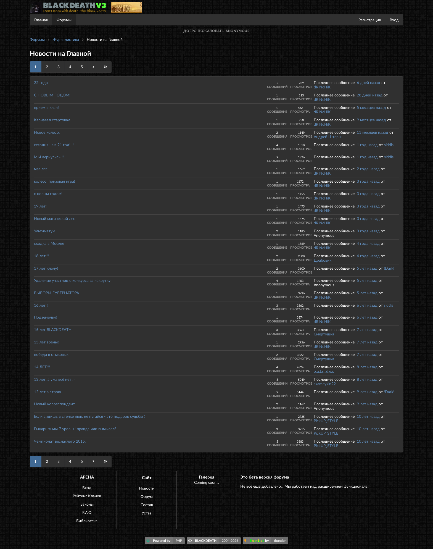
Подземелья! (45, 317)
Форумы (64, 19)
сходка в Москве (49, 243)
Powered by (165, 540)
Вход (394, 19)
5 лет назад (367, 268)
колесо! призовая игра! (54, 181)
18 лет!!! (41, 255)
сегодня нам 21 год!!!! (54, 144)
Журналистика (65, 39)
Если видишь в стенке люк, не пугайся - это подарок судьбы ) (89, 416)
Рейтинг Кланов (87, 495)
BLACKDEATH (214, 540)
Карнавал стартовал (52, 119)
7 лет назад (367, 329)
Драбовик (322, 260)
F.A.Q (86, 512)
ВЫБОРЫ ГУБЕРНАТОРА (56, 292)
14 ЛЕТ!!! (42, 366)
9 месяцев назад (371, 119)
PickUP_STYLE (326, 420)
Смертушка (324, 334)
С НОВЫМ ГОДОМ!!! (53, 95)
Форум (147, 496)
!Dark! (389, 268)
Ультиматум (44, 230)
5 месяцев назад (371, 107)
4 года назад (368, 243)
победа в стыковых (51, 354)
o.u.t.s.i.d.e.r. (324, 371)
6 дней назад (368, 82)
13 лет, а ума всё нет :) (54, 379)
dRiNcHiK (322, 87)
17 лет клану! (46, 268)
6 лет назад (367, 305)
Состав (147, 504)
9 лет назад (367, 391)
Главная (41, 19)
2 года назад (368, 168)
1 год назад (367, 144)
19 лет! (40, 206)
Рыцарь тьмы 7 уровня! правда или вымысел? (75, 428)
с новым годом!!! (49, 193)
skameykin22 (325, 383)
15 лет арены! (46, 342)
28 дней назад (369, 95)
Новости (146, 488)
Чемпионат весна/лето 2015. (60, 441)
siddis (389, 144)
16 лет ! (41, 305)
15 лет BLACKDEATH (53, 329)
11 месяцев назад (372, 132)
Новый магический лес (54, 218)
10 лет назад (368, 416)
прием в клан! (46, 107)
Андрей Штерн (327, 136)
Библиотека (86, 520)
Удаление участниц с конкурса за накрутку (72, 280)
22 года (41, 82)
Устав (147, 513)
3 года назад (368, 181)
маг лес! (41, 168)
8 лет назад (367, 366)
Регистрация (369, 19)
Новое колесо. (47, 132)
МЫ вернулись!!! (49, 156)
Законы (87, 504)
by (266, 540)
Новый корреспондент (54, 403)
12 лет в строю (47, 391)
